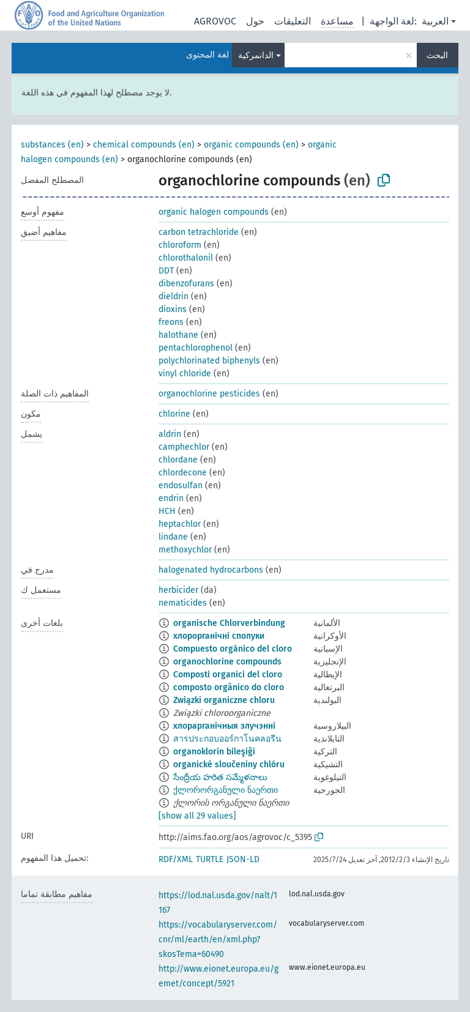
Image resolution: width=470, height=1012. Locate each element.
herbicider (178, 590)
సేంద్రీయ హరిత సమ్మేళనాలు (220, 777)
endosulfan (181, 485)
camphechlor (184, 447)
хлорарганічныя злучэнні (224, 726)
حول (255, 21)
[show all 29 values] (197, 816)
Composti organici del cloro (227, 674)
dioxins (173, 309)
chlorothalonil (186, 258)
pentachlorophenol (196, 348)
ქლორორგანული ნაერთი (225, 790)
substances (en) (52, 145)
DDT (166, 271)
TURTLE (209, 859)
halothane (178, 335)
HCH (167, 511)
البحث (437, 55)
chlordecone (183, 472)
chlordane (178, 460)
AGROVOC (215, 21)
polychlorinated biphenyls (209, 360)
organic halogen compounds (214, 212)
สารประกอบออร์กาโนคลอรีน (227, 739)
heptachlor (180, 524)
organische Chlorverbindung (229, 623)
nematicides (183, 603)
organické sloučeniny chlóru (229, 764)
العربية (435, 21)
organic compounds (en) (251, 145)
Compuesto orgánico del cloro (232, 649)
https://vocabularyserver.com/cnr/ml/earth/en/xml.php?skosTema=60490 (218, 939)
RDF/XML (176, 859)
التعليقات (292, 21)
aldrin (170, 434)
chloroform (180, 245)
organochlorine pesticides (209, 394)
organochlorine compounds (227, 662)
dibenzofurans (186, 283)
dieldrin (173, 296)
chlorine (174, 414)
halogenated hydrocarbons (211, 570)
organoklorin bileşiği (214, 751)
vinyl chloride (185, 373)
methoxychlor (185, 550)
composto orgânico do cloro (228, 687)
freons (171, 322)
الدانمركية (256, 55)
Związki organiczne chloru (224, 700)
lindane (173, 537)
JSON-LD (242, 859)
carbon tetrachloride (199, 232)
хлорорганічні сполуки (218, 636)
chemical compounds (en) (144, 145)
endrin (171, 498)
